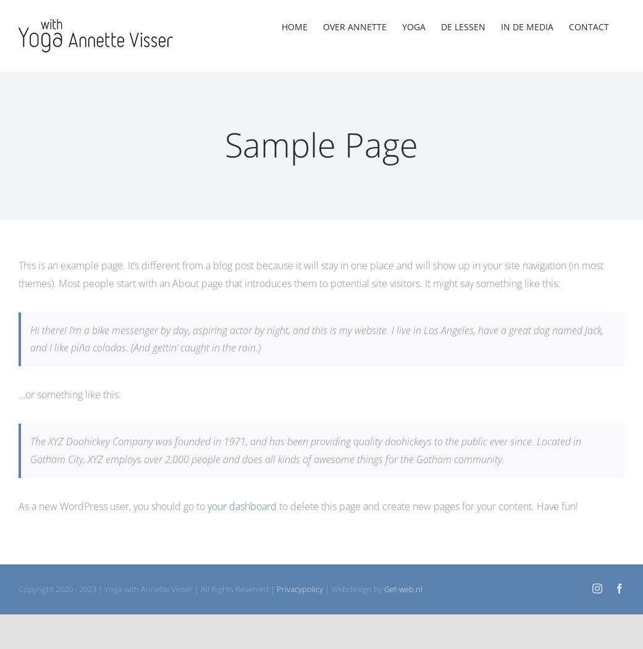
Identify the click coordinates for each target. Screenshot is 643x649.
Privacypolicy (300, 589)
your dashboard (242, 506)
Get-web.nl (403, 589)
